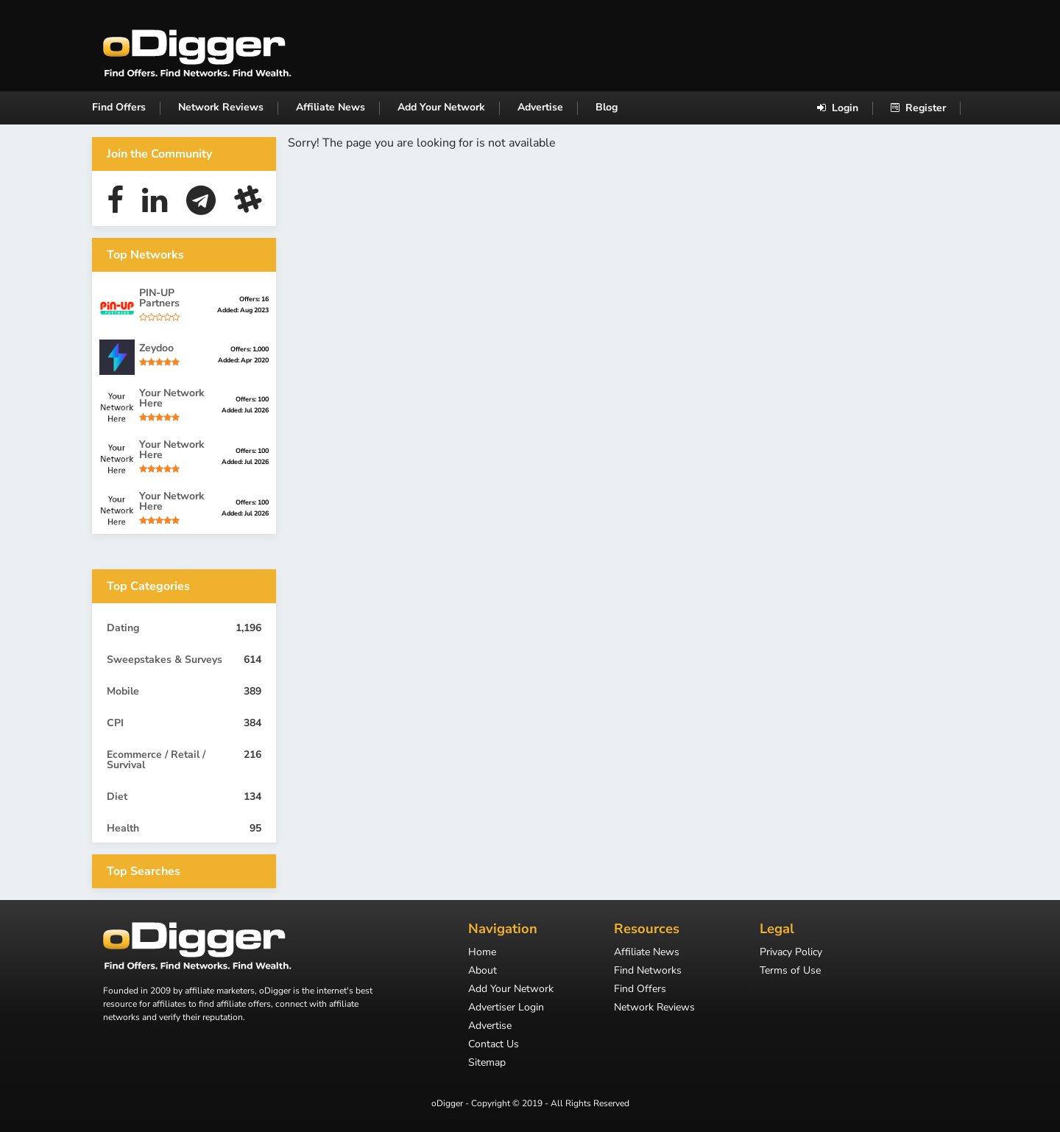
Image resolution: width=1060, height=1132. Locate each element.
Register (918, 108)
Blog (607, 107)
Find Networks (648, 971)
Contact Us (493, 1045)
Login (837, 108)
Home (482, 953)
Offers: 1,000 (249, 349)
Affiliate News (330, 107)
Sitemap (487, 1063)
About (482, 971)
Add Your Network (441, 107)
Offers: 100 (252, 399)
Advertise (540, 107)
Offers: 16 (254, 299)
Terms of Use (790, 971)
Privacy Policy (791, 953)
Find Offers (119, 107)
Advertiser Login (506, 1008)
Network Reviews (221, 107)
